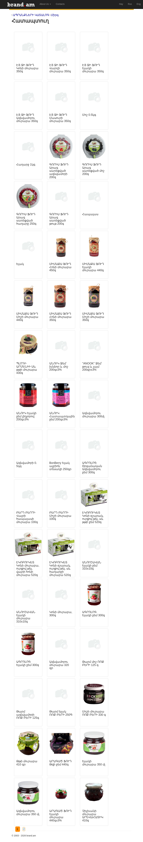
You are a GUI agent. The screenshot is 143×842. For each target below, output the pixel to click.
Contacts (60, 4)
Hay (121, 4)
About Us (45, 4)
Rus (130, 4)
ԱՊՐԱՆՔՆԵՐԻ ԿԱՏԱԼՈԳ (31, 15)
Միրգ (55, 15)
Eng (139, 4)
